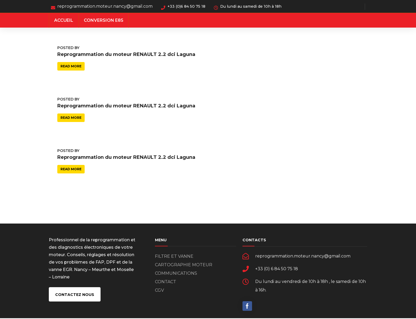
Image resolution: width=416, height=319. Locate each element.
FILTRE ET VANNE (174, 257)
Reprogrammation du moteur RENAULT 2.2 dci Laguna (126, 54)
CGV (159, 291)
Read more (70, 66)
